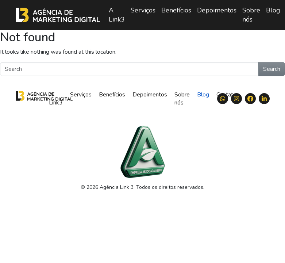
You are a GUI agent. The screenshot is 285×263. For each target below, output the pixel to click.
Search (271, 69)
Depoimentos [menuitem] (216, 10)
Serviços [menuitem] (143, 10)
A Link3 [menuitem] (117, 15)
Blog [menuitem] (273, 10)
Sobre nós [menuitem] (251, 15)
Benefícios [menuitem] (176, 10)
